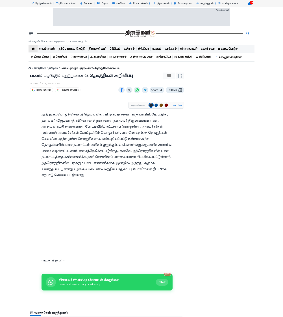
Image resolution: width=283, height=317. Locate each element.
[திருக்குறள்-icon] (205, 3)
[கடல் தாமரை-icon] (227, 3)
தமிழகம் (53, 68)
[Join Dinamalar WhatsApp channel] (107, 212)
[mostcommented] (221, 207)
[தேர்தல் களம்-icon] (41, 3)
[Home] (29, 68)
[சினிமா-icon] (118, 3)
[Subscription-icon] (182, 3)
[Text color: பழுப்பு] (161, 105)
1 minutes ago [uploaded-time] (200, 244)
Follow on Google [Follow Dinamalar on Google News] (41, 90)
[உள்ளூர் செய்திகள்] (229, 57)
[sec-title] (107, 242)
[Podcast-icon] (86, 3)
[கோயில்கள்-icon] (138, 3)
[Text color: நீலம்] (156, 105)
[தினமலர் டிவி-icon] (65, 3)
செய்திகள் (40, 68)
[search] (248, 33)
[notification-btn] (249, 3)
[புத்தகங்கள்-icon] (160, 3)
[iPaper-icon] (102, 3)
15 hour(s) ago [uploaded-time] (199, 304)
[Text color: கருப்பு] (151, 105)
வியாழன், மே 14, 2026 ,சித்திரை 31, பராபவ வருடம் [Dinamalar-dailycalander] (58, 41)
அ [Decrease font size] (174, 105)
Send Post (172, 253)
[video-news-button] (194, 221)
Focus (175, 90)
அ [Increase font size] (180, 105)
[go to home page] (140, 34)
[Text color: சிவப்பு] (166, 105)
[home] (33, 48)
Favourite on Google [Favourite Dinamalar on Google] (68, 90)
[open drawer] (31, 33)
